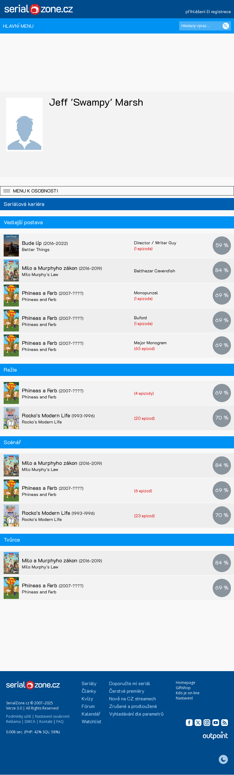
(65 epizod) (144, 348)
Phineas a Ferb (52, 292)
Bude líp (45, 242)
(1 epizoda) (143, 248)
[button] (117, 191)
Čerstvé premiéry (126, 691)
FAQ (60, 721)
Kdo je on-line (188, 692)
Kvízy (87, 698)
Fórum (88, 706)
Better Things (36, 249)
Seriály (89, 683)
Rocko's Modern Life (58, 415)
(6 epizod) (143, 490)
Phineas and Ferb (39, 299)
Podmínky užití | (20, 716)
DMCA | (31, 721)
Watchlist (91, 721)
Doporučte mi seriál (129, 683)
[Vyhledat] (225, 26)
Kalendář (91, 713)
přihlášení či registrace (208, 11)
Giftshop (183, 687)
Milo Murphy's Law (40, 274)
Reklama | (15, 721)
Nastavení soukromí (52, 716)
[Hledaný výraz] (205, 25)
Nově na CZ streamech (132, 698)
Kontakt (45, 721)
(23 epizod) (144, 515)
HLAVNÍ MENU (18, 26)
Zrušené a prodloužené (133, 706)
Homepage (185, 682)
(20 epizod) (144, 418)
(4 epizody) (144, 393)
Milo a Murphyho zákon (62, 267)
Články (89, 691)
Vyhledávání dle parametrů (136, 713)
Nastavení (184, 698)
